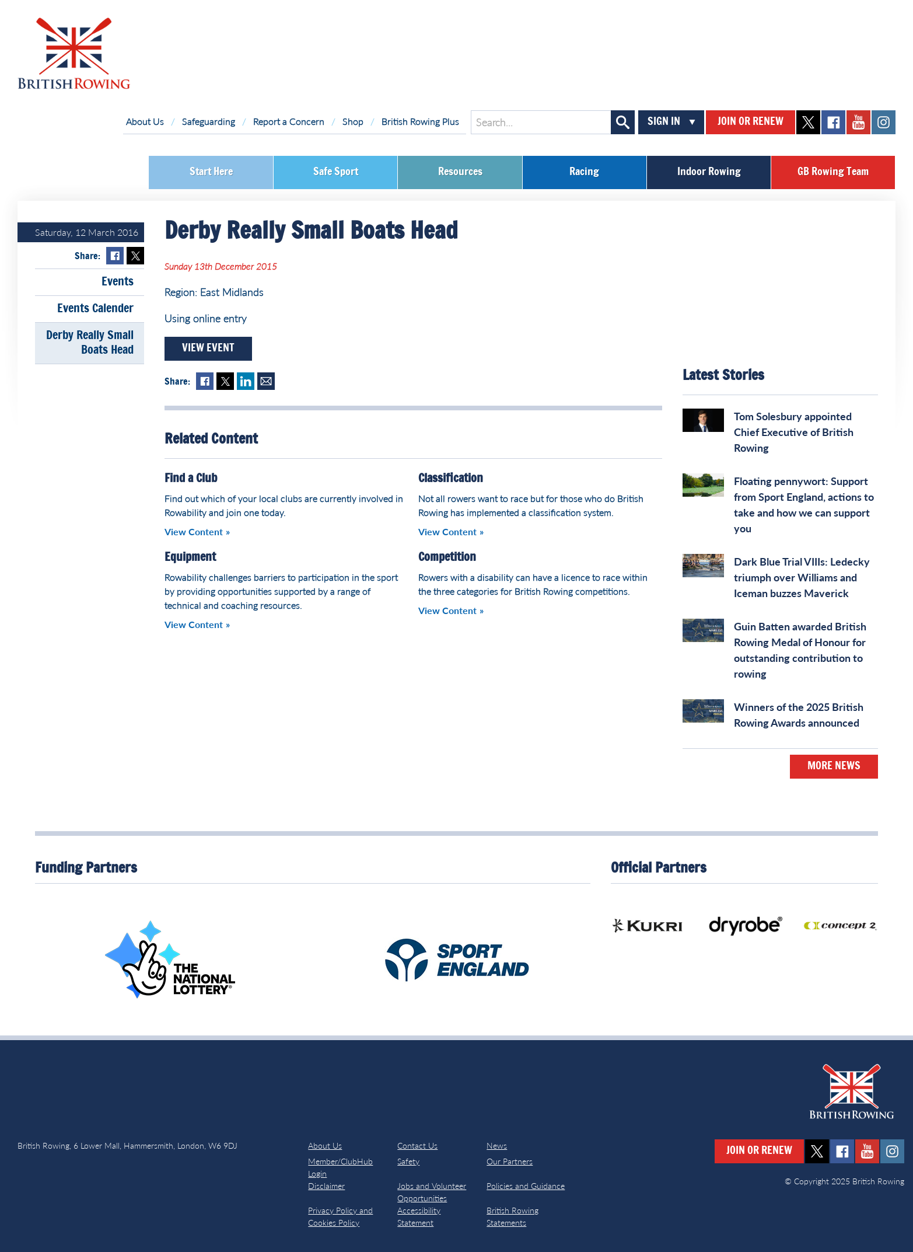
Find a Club (191, 478)
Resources (460, 172)
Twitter (135, 255)
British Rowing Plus (420, 121)
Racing (584, 172)
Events (118, 282)
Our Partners (510, 1161)
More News (833, 766)
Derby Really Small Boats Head (90, 343)
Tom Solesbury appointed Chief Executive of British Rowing (793, 432)
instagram (883, 122)
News (497, 1145)
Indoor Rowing (709, 172)
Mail (266, 381)
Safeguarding (208, 121)
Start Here (211, 172)
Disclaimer (326, 1186)
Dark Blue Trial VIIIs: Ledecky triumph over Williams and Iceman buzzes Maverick (802, 577)
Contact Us (417, 1145)
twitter (808, 122)
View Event (208, 348)
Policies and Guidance (526, 1186)
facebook (833, 122)
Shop (352, 121)
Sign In (664, 122)
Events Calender (95, 309)
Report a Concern (288, 121)
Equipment (190, 557)
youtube (858, 122)
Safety (408, 1161)
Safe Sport (335, 172)
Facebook (115, 255)
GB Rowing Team (833, 172)
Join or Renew (750, 122)
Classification (450, 478)
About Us (145, 121)
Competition (447, 557)
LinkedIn (245, 381)
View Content (194, 531)
